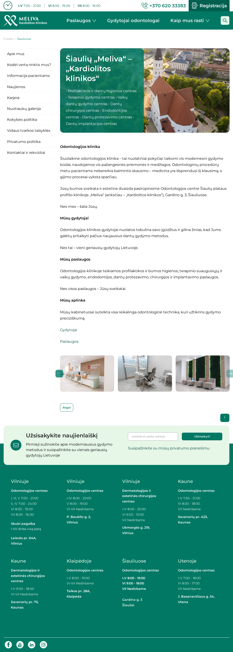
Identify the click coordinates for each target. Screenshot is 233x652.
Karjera (13, 98)
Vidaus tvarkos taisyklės (28, 130)
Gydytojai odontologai (133, 20)
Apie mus (15, 54)
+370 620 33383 (163, 6)
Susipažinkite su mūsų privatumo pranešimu (169, 448)
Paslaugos (69, 341)
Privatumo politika (24, 142)
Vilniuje (20, 481)
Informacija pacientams (28, 76)
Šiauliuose (134, 561)
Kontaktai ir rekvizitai (26, 152)
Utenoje (187, 561)
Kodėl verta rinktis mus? (29, 65)
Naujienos (16, 87)
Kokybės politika (22, 119)
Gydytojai (68, 330)
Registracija (209, 6)
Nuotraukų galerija (24, 109)
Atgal (67, 407)
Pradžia (8, 39)
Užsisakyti (202, 436)
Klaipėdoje (80, 561)
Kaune (185, 481)
